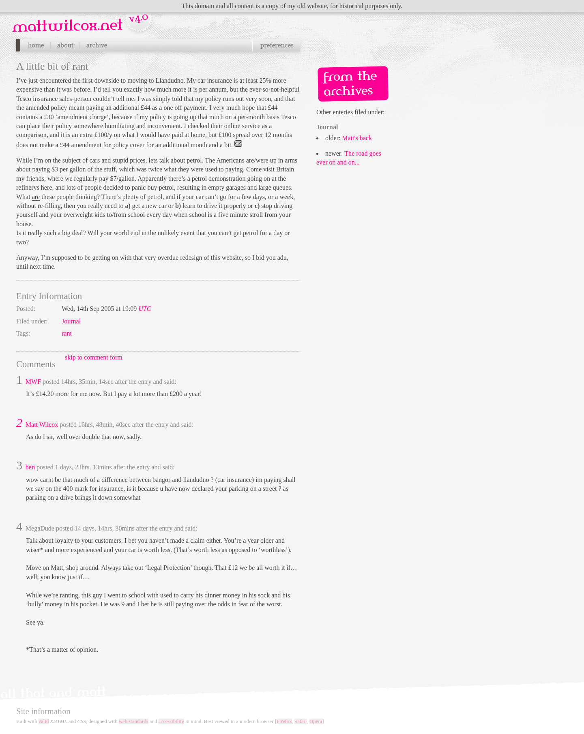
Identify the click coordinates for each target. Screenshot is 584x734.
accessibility (171, 721)
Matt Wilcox (42, 424)
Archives (96, 45)
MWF (33, 381)
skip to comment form (93, 357)
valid (44, 721)
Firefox (284, 721)
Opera (315, 721)
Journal (71, 321)
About (65, 45)
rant (67, 333)
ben (30, 467)
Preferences (276, 45)
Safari (300, 721)
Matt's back (357, 138)
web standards (133, 721)
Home (35, 45)
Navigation (83, 20)
